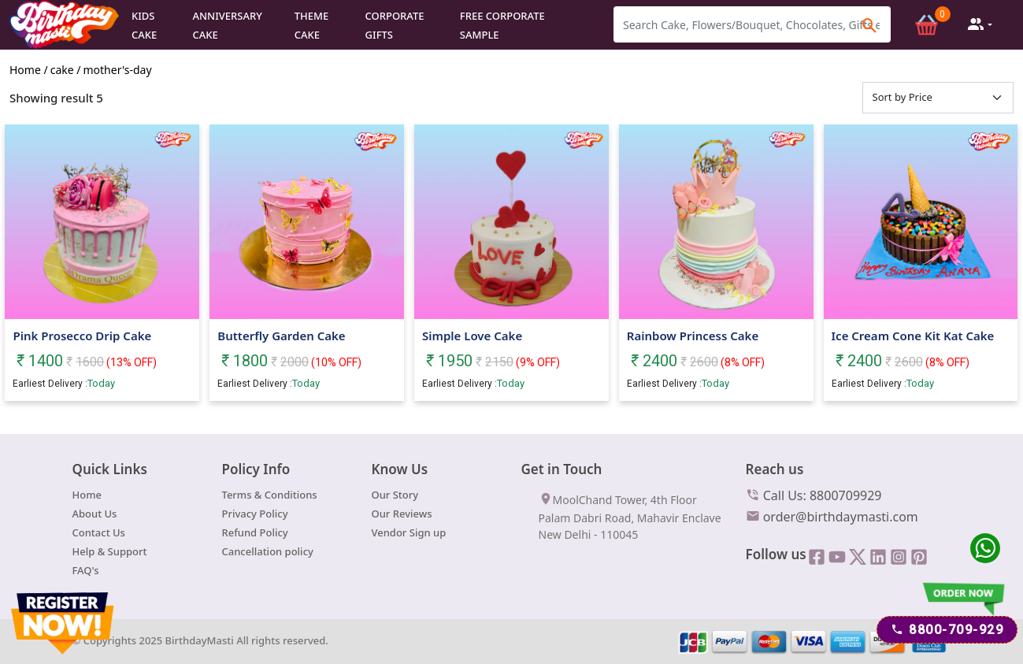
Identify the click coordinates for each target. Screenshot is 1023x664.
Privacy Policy (255, 513)
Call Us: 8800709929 (814, 493)
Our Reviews (402, 513)
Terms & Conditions (269, 494)
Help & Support (109, 550)
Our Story (395, 494)
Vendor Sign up (409, 532)
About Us (94, 513)
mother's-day (117, 68)
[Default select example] (938, 97)
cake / (65, 68)
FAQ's (85, 569)
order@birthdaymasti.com (832, 515)
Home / (28, 68)
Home (87, 494)
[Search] (752, 24)
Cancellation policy (267, 550)
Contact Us (98, 532)
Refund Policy (255, 532)
